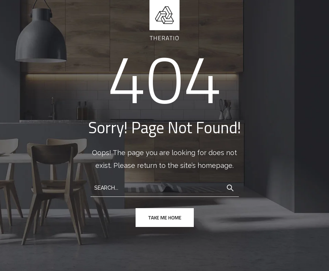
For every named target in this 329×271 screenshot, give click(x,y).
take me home (164, 217)
